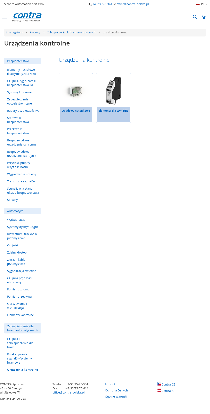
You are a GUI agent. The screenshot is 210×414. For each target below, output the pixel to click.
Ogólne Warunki (116, 396)
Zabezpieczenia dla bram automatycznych (71, 32)
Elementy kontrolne (20, 315)
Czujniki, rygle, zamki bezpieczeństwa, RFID (22, 83)
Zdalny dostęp (17, 252)
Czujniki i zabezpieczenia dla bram (20, 343)
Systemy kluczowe (19, 92)
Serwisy (12, 200)
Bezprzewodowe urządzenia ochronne (22, 142)
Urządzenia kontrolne (22, 370)
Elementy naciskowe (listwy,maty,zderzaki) (21, 72)
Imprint (110, 384)
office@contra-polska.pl (133, 4)
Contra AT (166, 391)
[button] (201, 4)
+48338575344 (102, 4)
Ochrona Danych (116, 390)
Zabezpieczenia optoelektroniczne (19, 101)
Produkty (35, 32)
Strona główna (14, 32)
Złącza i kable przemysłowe (16, 262)
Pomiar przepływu (19, 296)
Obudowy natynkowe (76, 111)
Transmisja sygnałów (21, 181)
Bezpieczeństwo (18, 61)
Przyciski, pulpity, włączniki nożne (18, 165)
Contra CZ (166, 384)
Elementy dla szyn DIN (113, 111)
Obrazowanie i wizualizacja (17, 306)
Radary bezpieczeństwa (23, 111)
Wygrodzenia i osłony (21, 174)
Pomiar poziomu (18, 289)
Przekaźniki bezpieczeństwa (18, 131)
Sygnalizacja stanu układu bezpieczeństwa (23, 190)
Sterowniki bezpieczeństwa (18, 120)
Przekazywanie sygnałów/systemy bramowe (19, 358)
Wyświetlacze (16, 220)
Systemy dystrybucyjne (23, 227)
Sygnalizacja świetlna (21, 271)
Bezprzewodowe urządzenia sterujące (21, 154)
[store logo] (26, 16)
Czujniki (12, 245)
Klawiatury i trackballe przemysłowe (22, 236)
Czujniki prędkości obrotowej (19, 280)
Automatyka (15, 211)
